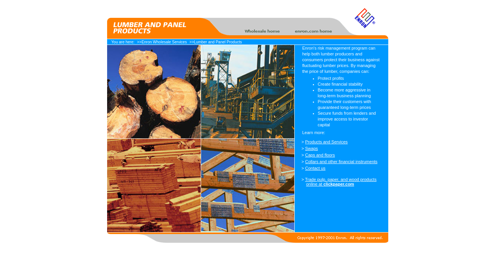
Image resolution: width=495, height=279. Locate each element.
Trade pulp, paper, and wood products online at (341, 181)
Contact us (315, 168)
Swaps (311, 148)
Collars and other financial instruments (341, 161)
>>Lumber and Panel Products (215, 42)
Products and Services (326, 142)
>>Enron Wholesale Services (162, 42)
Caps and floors (320, 155)
